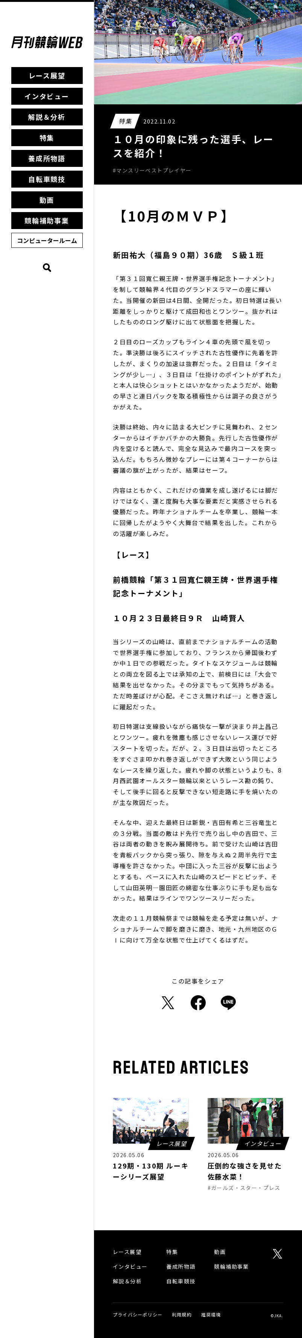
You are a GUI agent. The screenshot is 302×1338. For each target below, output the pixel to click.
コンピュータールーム (47, 240)
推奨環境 (211, 1314)
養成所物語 (46, 158)
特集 (47, 137)
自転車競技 (46, 179)
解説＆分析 (46, 117)
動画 (47, 200)
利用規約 (182, 1314)
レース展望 (47, 75)
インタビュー (46, 96)
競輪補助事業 (46, 220)
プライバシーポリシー (137, 1314)
